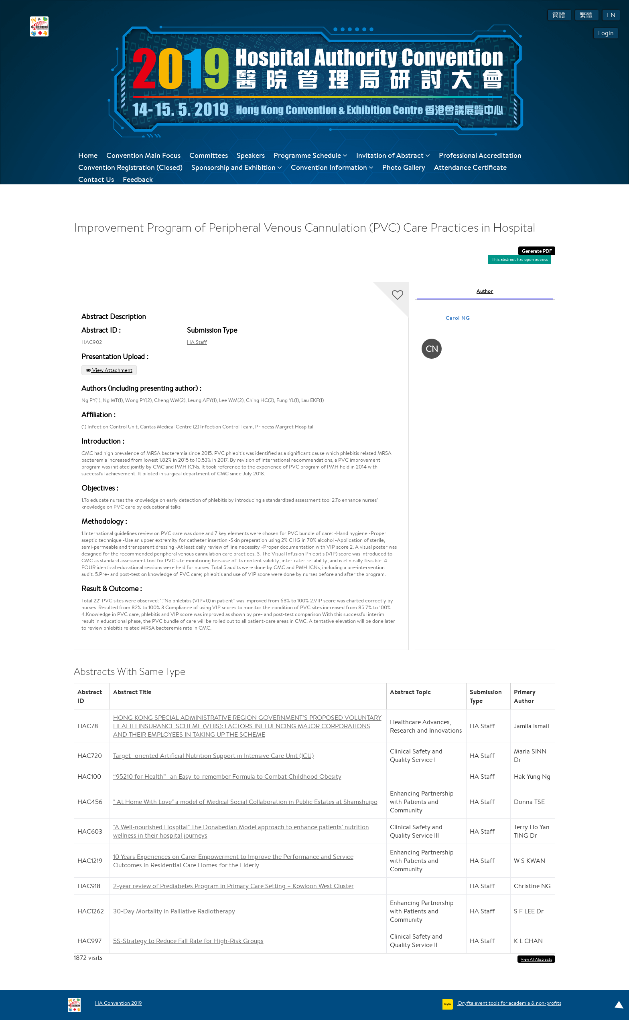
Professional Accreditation (480, 155)
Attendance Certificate (470, 167)
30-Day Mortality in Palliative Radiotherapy (174, 911)
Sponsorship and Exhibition (236, 167)
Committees (208, 155)
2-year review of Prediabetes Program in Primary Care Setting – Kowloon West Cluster (233, 886)
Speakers (251, 155)
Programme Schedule (310, 155)
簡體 (559, 15)
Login (606, 33)
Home (87, 155)
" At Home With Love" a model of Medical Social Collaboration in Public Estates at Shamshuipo (245, 802)
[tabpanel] (485, 466)
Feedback (138, 179)
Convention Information (332, 167)
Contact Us (96, 179)
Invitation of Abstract (393, 155)
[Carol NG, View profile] (432, 350)
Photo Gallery (403, 167)
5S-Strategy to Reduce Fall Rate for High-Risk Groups (188, 941)
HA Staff (197, 342)
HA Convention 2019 (118, 1003)
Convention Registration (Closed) (130, 167)
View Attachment (109, 370)
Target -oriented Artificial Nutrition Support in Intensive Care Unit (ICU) (213, 755)
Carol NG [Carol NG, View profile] (458, 318)
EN (611, 15)
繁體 (587, 15)
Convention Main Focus (143, 155)
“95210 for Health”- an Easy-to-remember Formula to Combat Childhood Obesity (227, 776)
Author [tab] (485, 291)
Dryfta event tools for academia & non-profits (509, 1003)
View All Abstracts (536, 959)
